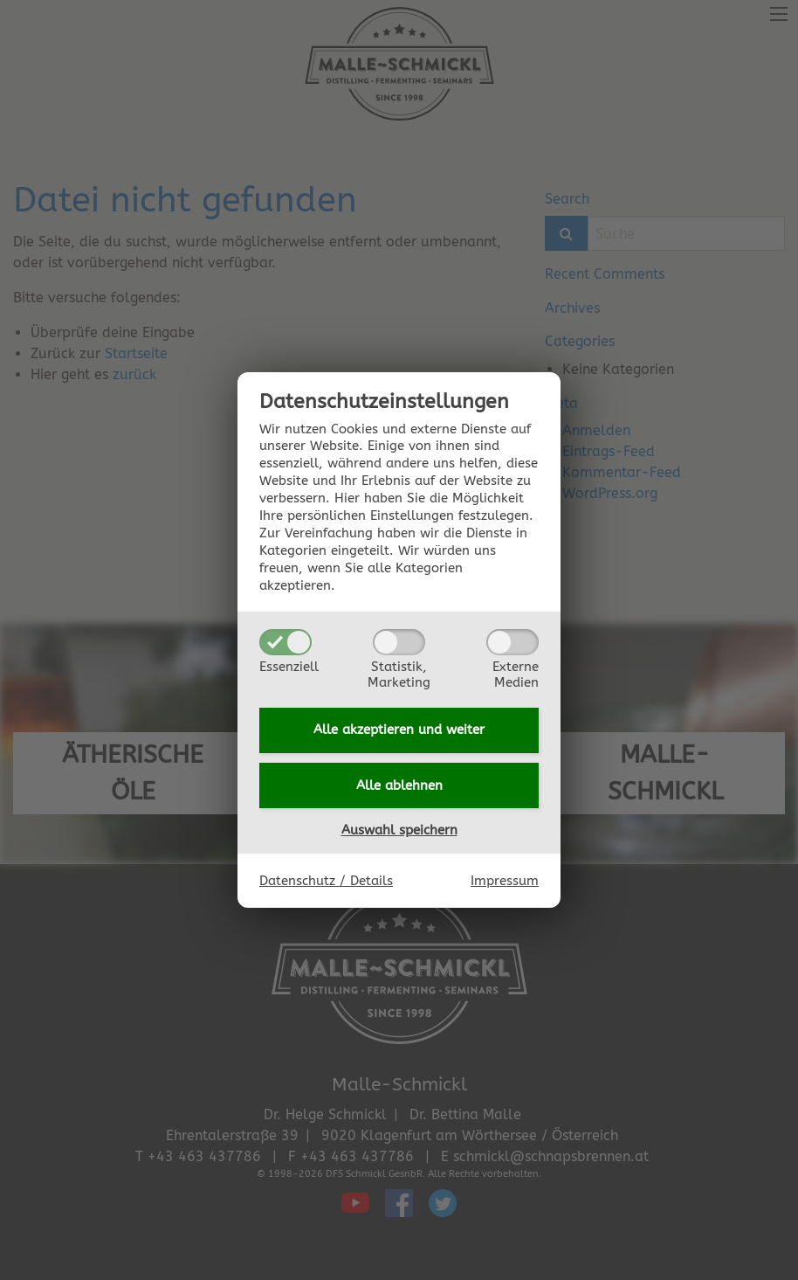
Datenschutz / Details (326, 881)
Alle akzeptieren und (399, 729)
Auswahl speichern (399, 831)
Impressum (505, 881)
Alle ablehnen (399, 785)
